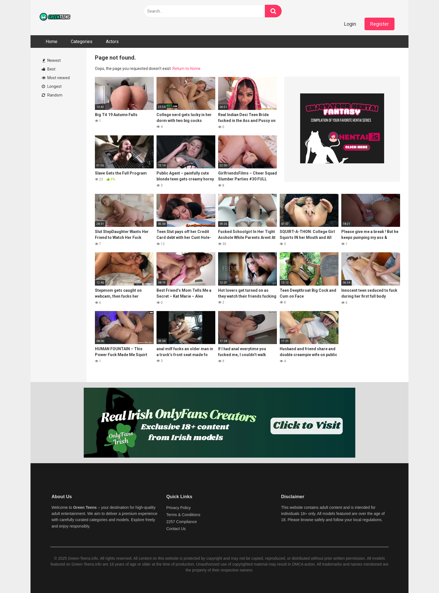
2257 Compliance (181, 521)
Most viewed (56, 78)
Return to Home (186, 68)
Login (350, 24)
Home (51, 41)
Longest (52, 86)
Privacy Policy (178, 507)
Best (48, 69)
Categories (81, 41)
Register (379, 24)
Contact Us (176, 528)
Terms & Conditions (183, 514)
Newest (51, 60)
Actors (112, 41)
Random (52, 95)
